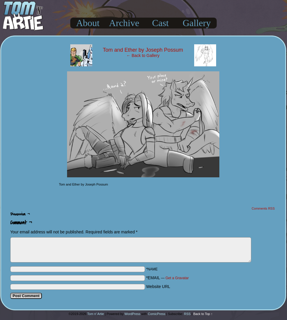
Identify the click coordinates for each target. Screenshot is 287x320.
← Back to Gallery (143, 55)
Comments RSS (263, 208)
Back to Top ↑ (203, 314)
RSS (187, 314)
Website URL (158, 286)
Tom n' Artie (95, 314)
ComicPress (156, 314)
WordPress (132, 314)
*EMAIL (167, 277)
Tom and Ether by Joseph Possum (143, 50)
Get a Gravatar (177, 278)
